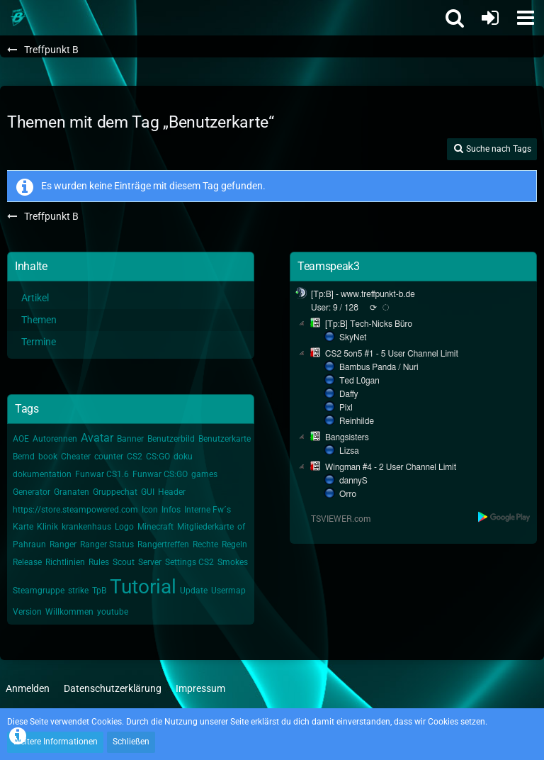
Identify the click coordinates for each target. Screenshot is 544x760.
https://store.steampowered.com (75, 510)
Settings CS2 (189, 562)
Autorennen (55, 439)
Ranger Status (107, 544)
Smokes (232, 562)
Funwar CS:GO (160, 474)
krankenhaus (86, 527)
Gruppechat (115, 492)
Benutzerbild (171, 439)
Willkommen (69, 612)
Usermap (228, 591)
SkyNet (352, 337)
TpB (99, 591)
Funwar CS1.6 (102, 474)
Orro (347, 494)
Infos (171, 510)
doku (183, 457)
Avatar (97, 438)
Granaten (71, 492)
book (47, 457)
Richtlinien (65, 562)
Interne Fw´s (207, 510)
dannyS (353, 480)
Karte (23, 527)
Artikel (35, 297)
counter (108, 457)
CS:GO (158, 457)
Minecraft (155, 527)
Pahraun (29, 544)
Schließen (131, 742)
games (204, 474)
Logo (124, 527)
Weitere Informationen (55, 742)
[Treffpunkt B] (17, 18)
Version (27, 612)
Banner (130, 439)
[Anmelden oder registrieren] (490, 18)
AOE (21, 439)
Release (27, 562)
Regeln (234, 544)
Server (150, 562)
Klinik (47, 527)
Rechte (205, 544)
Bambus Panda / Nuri (379, 367)
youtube (112, 612)
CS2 (134, 457)
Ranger (63, 544)
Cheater (76, 457)
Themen (39, 319)
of (241, 527)
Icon (150, 510)
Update (194, 591)
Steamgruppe (38, 591)
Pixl (346, 407)
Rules (99, 562)
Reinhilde (356, 421)
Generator (31, 492)
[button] (525, 18)
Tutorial (143, 586)
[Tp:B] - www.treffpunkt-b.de (363, 294)
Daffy (348, 394)
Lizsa (349, 451)
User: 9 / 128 (334, 307)
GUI (147, 492)
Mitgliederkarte (205, 527)
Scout (124, 562)
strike (78, 591)
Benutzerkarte (224, 439)
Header (172, 492)
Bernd (24, 457)
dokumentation (42, 474)
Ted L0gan (359, 380)
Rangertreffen (163, 544)
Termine (38, 341)
